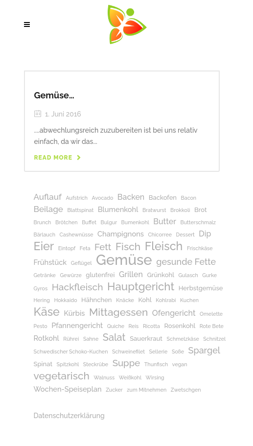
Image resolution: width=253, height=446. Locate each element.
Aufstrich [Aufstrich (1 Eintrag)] (77, 198)
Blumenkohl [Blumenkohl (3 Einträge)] (118, 209)
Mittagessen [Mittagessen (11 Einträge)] (118, 312)
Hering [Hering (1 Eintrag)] (42, 300)
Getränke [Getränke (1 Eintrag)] (45, 275)
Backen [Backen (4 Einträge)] (130, 197)
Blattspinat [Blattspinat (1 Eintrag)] (80, 210)
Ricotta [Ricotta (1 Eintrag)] (151, 326)
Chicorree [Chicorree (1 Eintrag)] (160, 234)
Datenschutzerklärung (69, 416)
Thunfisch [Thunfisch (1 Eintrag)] (156, 364)
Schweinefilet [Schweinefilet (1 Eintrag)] (128, 351)
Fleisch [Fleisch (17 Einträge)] (164, 246)
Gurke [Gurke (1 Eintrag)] (209, 275)
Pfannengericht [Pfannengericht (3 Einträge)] (77, 325)
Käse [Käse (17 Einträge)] (47, 311)
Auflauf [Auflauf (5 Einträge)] (48, 197)
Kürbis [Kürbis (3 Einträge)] (74, 313)
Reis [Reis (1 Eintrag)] (134, 326)
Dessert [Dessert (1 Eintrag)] (185, 234)
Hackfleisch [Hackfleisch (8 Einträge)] (77, 287)
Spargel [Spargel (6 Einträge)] (204, 350)
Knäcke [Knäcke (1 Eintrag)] (125, 300)
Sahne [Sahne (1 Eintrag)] (90, 339)
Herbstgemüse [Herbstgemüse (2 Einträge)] (201, 288)
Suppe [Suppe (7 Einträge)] (126, 363)
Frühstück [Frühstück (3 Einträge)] (50, 262)
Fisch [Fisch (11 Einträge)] (127, 246)
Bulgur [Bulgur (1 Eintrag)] (109, 222)
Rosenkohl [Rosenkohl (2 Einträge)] (179, 325)
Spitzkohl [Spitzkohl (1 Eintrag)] (68, 364)
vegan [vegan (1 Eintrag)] (179, 364)
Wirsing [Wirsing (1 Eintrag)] (155, 377)
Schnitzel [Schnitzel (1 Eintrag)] (214, 339)
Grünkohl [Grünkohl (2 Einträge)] (160, 275)
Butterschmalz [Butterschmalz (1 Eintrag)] (198, 222)
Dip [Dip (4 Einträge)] (205, 233)
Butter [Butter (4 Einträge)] (164, 221)
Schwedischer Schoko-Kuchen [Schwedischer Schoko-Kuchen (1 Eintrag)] (71, 351)
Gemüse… (54, 95)
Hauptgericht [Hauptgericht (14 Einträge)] (140, 286)
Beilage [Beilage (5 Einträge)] (48, 209)
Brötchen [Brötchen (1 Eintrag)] (66, 222)
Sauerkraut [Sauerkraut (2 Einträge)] (146, 338)
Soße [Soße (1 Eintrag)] (178, 351)
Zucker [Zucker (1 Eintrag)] (114, 390)
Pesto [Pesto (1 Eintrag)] (40, 326)
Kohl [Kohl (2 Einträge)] (144, 300)
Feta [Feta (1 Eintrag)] (85, 248)
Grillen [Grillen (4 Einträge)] (131, 274)
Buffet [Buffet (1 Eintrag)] (89, 222)
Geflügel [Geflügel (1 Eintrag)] (81, 263)
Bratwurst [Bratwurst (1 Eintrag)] (154, 210)
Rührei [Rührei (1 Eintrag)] (71, 339)
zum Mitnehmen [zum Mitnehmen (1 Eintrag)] (146, 390)
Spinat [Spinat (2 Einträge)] (43, 364)
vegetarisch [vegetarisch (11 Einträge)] (62, 375)
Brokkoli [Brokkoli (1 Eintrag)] (180, 210)
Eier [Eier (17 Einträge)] (44, 246)
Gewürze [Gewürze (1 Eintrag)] (70, 275)
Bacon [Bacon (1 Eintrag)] (189, 198)
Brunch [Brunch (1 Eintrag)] (42, 222)
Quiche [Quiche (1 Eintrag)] (115, 326)
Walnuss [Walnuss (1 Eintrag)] (104, 377)
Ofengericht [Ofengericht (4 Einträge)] (174, 313)
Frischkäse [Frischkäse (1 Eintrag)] (200, 248)
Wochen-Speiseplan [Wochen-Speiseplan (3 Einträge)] (68, 389)
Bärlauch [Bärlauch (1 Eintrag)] (44, 234)
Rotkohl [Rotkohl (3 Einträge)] (46, 338)
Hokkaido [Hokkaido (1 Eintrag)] (65, 300)
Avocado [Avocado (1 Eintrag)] (103, 198)
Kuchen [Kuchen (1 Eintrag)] (189, 300)
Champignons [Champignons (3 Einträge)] (120, 234)
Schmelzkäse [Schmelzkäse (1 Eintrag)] (183, 339)
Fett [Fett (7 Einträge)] (102, 247)
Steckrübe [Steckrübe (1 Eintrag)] (95, 364)
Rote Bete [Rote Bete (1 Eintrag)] (212, 326)
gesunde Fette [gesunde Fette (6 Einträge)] (186, 262)
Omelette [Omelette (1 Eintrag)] (211, 314)
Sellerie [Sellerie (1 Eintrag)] (158, 351)
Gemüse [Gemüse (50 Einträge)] (124, 259)
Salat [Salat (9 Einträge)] (114, 337)
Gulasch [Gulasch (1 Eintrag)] (188, 275)
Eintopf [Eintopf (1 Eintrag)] (66, 248)
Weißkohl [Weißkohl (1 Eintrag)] (130, 377)
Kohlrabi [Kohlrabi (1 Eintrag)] (166, 300)
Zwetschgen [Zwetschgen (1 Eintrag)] (186, 390)
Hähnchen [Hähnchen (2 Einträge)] (96, 300)
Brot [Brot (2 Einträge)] (200, 209)
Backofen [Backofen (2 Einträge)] (163, 197)
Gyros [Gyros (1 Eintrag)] (41, 288)
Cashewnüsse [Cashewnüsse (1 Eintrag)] (76, 234)
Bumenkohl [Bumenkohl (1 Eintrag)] (135, 222)
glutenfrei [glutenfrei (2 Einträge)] (100, 275)
